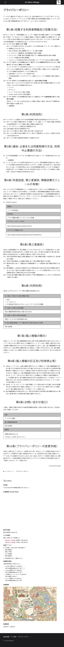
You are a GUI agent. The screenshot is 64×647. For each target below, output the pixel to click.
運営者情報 (6, 636)
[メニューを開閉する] (5, 2)
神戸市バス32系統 (10, 542)
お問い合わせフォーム (11, 434)
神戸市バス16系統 (10, 540)
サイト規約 (13, 636)
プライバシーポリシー (22, 471)
